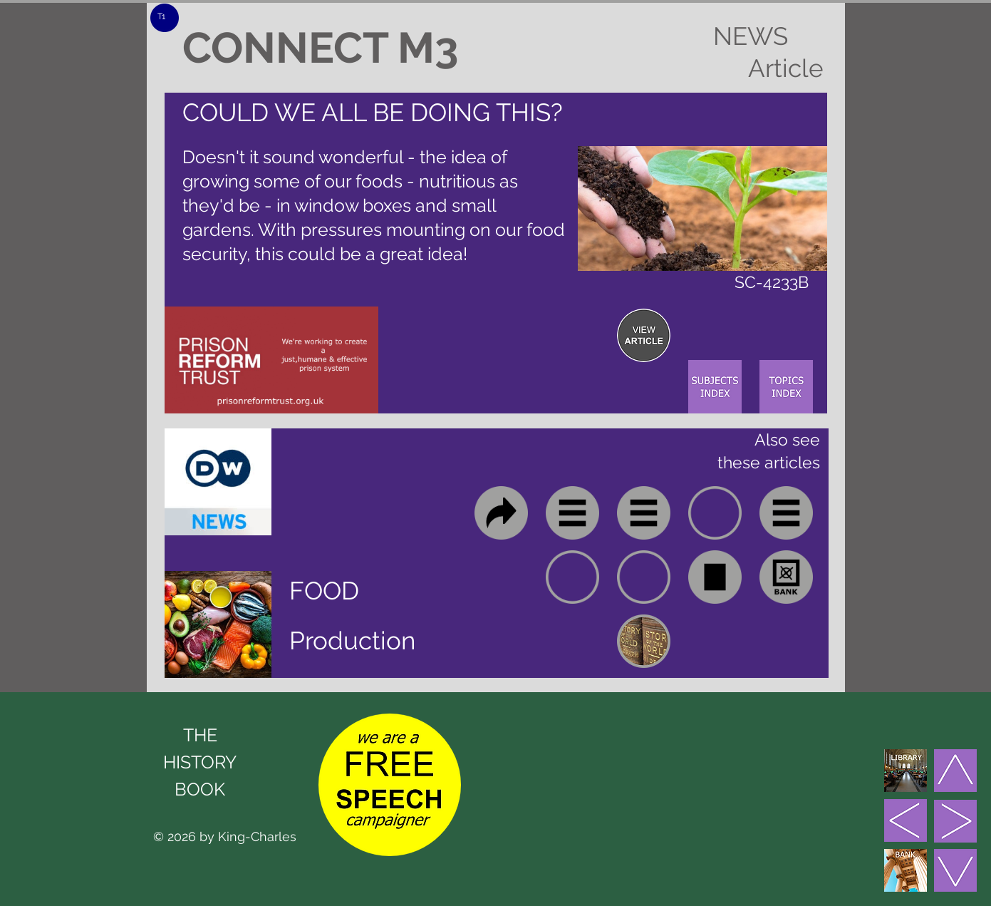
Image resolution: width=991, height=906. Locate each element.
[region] (643, 335)
